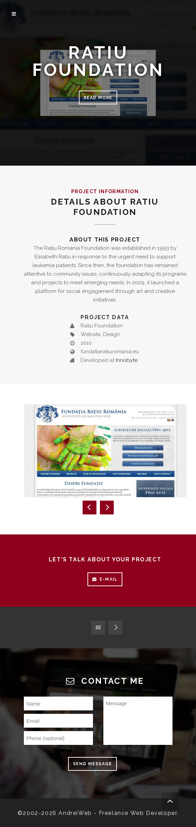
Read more (98, 97)
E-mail (105, 579)
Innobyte (127, 360)
